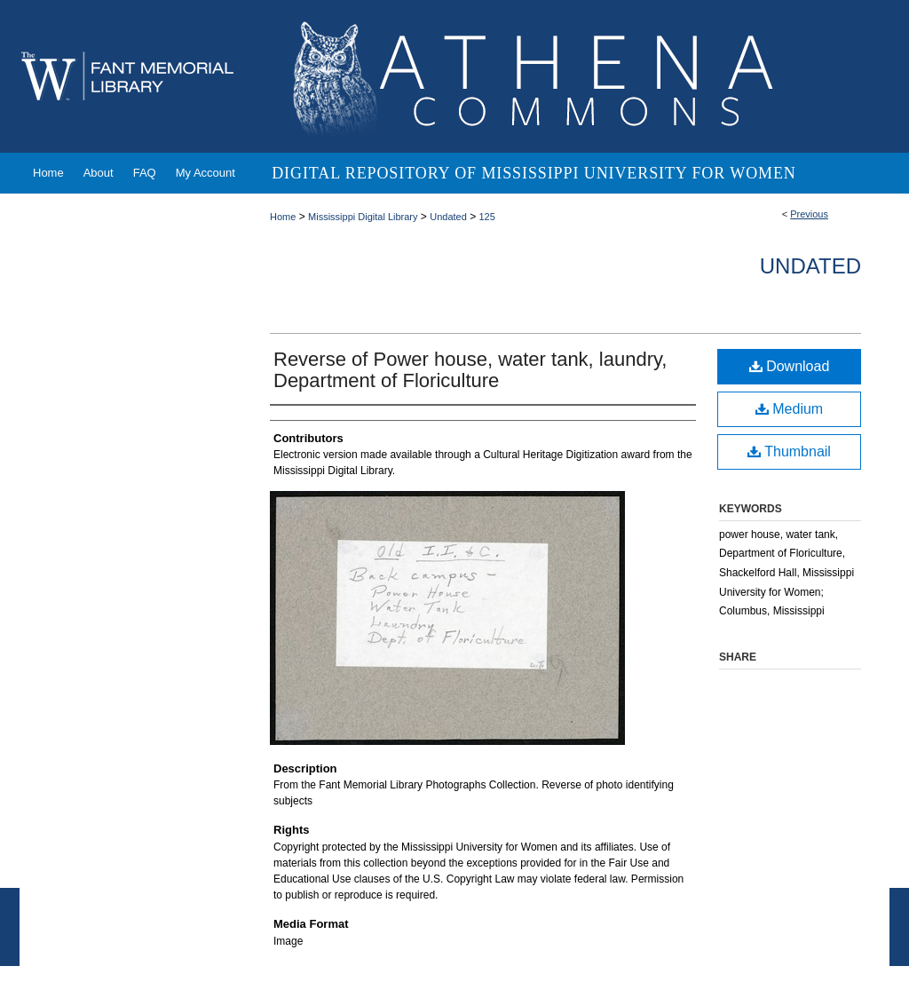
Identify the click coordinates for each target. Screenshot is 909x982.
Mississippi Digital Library (362, 216)
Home (283, 216)
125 (486, 216)
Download (789, 366)
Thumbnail (789, 451)
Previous (809, 214)
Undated (448, 216)
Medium (789, 408)
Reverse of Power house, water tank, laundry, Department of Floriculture (470, 370)
